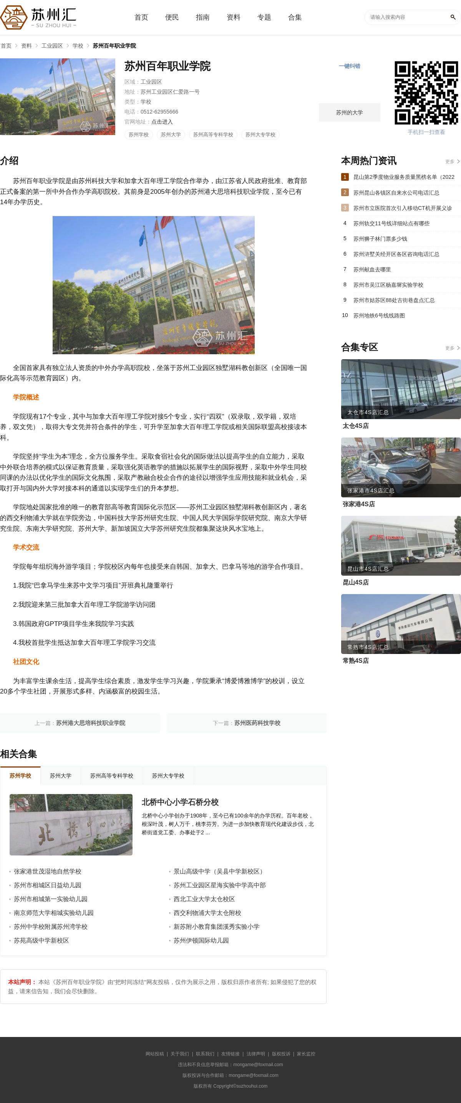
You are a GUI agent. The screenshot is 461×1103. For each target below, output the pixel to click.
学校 (78, 46)
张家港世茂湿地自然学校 (47, 871)
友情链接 (230, 1054)
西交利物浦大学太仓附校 (207, 913)
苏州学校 (139, 134)
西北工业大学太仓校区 (204, 899)
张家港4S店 (359, 504)
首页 (6, 46)
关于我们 (180, 1054)
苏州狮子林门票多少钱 (380, 239)
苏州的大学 (349, 112)
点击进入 (162, 122)
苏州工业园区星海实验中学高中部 (220, 885)
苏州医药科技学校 (257, 723)
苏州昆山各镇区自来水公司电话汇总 (396, 193)
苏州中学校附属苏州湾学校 (51, 926)
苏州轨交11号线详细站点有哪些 (391, 223)
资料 (26, 46)
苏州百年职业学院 (114, 46)
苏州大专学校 (260, 134)
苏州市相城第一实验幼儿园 (51, 899)
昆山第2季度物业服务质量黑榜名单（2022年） (403, 179)
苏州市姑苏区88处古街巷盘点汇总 (394, 300)
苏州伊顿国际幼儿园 (201, 940)
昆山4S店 (356, 582)
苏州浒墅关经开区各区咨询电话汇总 (396, 254)
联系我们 (205, 1054)
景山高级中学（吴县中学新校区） (220, 871)
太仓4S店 (356, 426)
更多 (449, 161)
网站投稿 (155, 1054)
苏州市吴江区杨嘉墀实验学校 (388, 285)
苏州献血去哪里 (372, 269)
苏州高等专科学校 (213, 134)
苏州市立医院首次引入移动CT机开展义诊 (402, 208)
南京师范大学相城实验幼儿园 (54, 913)
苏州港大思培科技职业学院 (90, 723)
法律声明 (256, 1054)
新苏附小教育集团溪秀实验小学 (217, 926)
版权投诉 (281, 1054)
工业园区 (52, 46)
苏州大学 (171, 134)
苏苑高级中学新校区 (41, 940)
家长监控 (306, 1054)
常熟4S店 (356, 660)
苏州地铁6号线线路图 (379, 315)
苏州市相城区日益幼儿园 (47, 885)
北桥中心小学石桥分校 (180, 802)
